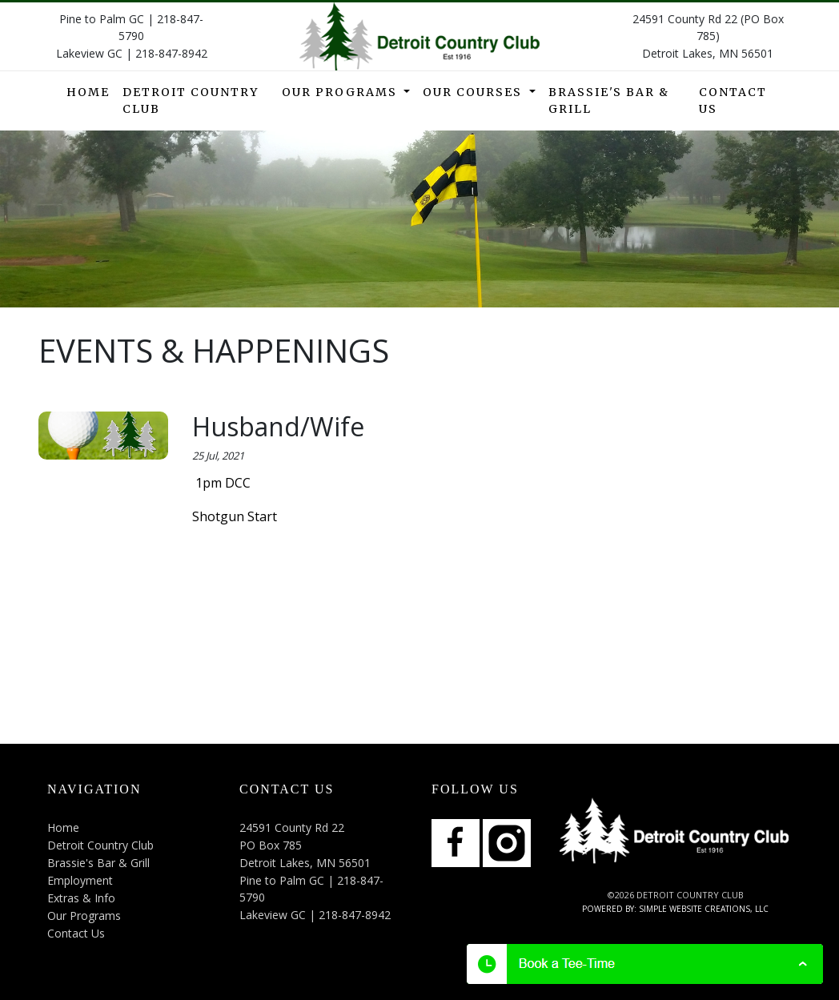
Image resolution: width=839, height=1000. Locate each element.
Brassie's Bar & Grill (608, 100)
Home (88, 92)
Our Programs (84, 915)
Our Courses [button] (474, 92)
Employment (80, 880)
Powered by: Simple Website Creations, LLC (675, 908)
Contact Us (733, 100)
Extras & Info (81, 898)
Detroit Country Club (190, 100)
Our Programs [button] (341, 92)
